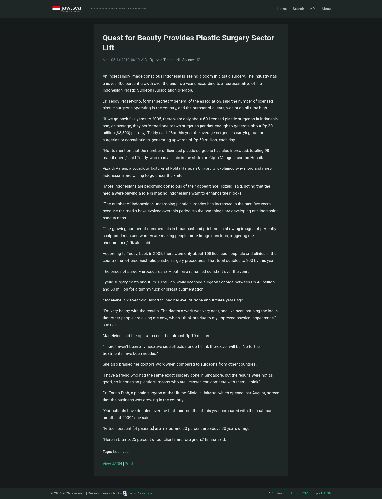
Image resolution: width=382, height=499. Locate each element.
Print (129, 463)
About (326, 9)
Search (298, 9)
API (313, 9)
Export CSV (299, 493)
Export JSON (322, 493)
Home (282, 9)
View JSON (112, 463)
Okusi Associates (138, 493)
